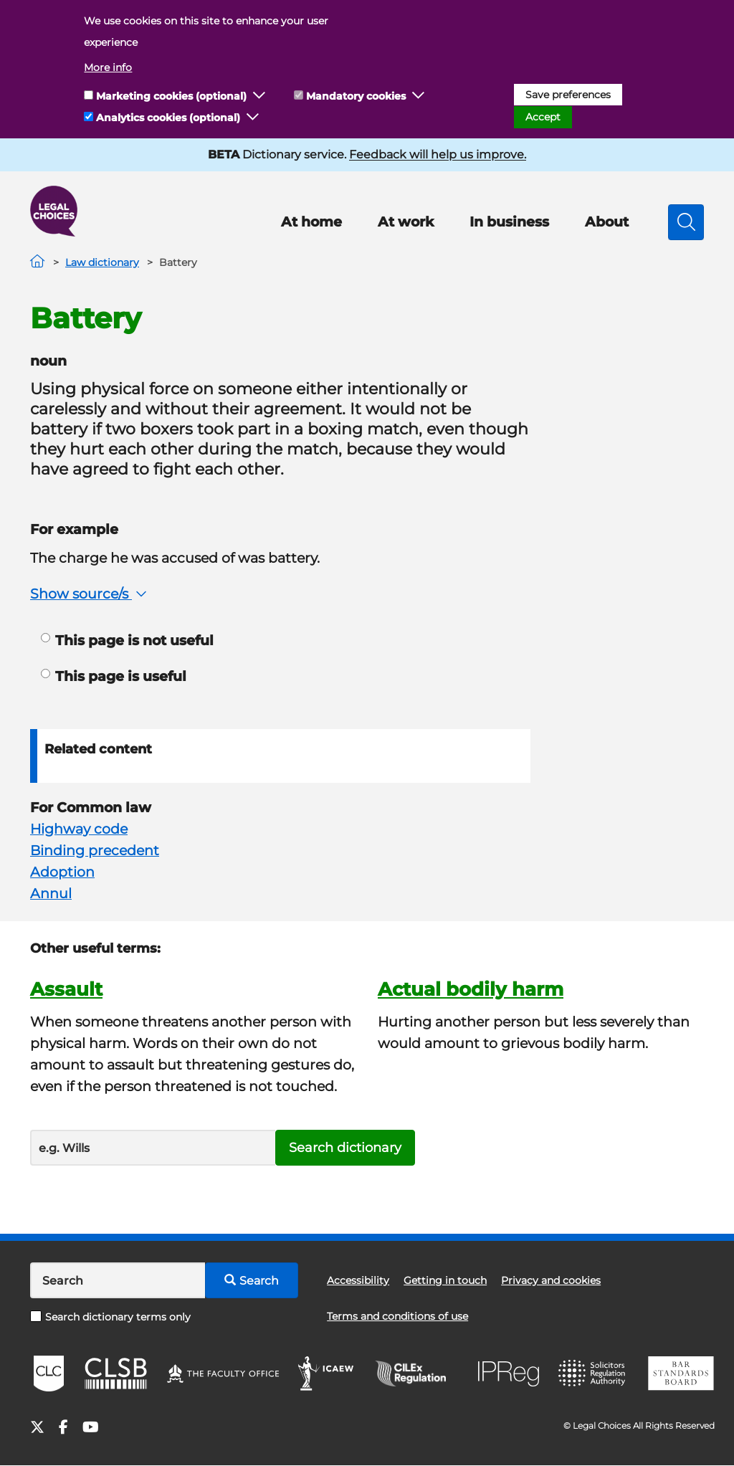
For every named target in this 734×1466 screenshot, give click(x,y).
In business (509, 222)
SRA (593, 1373)
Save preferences (568, 94)
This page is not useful (127, 640)
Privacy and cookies (551, 1280)
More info (108, 67)
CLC (49, 1373)
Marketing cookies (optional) (171, 96)
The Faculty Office (223, 1373)
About (607, 222)
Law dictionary (102, 262)
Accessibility (358, 1280)
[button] (259, 96)
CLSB (115, 1373)
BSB (681, 1373)
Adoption (62, 872)
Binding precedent (94, 850)
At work (406, 222)
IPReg (509, 1373)
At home (311, 222)
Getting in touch (445, 1280)
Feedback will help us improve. (437, 154)
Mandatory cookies (356, 96)
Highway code (79, 829)
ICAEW (326, 1373)
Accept (543, 116)
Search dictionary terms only (110, 1316)
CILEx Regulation (418, 1373)
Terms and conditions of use (397, 1316)
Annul (51, 893)
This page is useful (113, 676)
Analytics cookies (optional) (168, 117)
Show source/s (90, 594)
